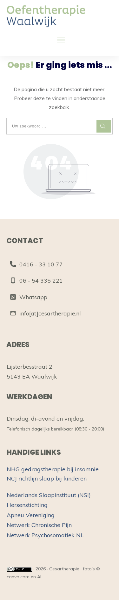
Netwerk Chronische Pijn (39, 525)
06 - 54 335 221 (41, 280)
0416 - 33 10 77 (41, 264)
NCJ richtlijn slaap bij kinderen (47, 478)
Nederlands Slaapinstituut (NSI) (49, 495)
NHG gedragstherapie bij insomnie (53, 469)
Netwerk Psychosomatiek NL (45, 535)
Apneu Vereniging (31, 515)
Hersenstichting (27, 505)
